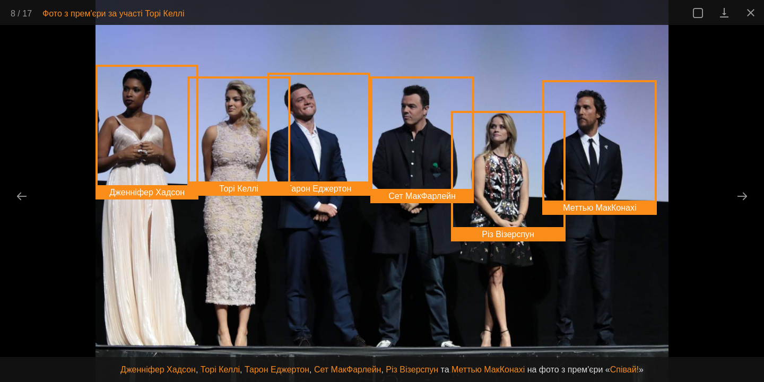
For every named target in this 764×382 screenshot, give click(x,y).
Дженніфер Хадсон (158, 369)
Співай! (624, 369)
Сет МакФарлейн (347, 369)
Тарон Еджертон (277, 369)
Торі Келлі (220, 369)
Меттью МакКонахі (488, 369)
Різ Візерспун (412, 369)
